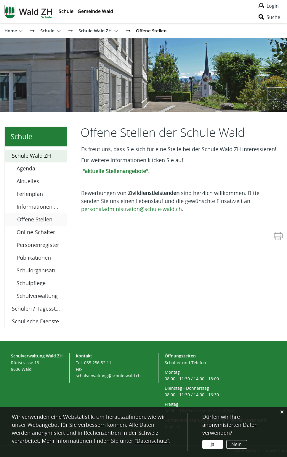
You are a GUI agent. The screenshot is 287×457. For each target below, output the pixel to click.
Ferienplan (30, 194)
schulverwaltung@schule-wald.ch (108, 375)
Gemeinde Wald (95, 11)
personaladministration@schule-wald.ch (131, 209)
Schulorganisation (39, 270)
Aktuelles (28, 181)
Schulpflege (31, 283)
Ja (212, 444)
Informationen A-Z (39, 207)
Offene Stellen (42, 219)
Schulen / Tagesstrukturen (39, 309)
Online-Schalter (36, 232)
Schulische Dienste (35, 321)
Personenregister (38, 245)
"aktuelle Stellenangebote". (119, 171)
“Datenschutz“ (152, 441)
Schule (66, 11)
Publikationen (34, 258)
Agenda (26, 168)
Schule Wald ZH (31, 156)
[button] (47, 31)
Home (10, 31)
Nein (236, 444)
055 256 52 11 (97, 362)
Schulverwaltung (37, 296)
